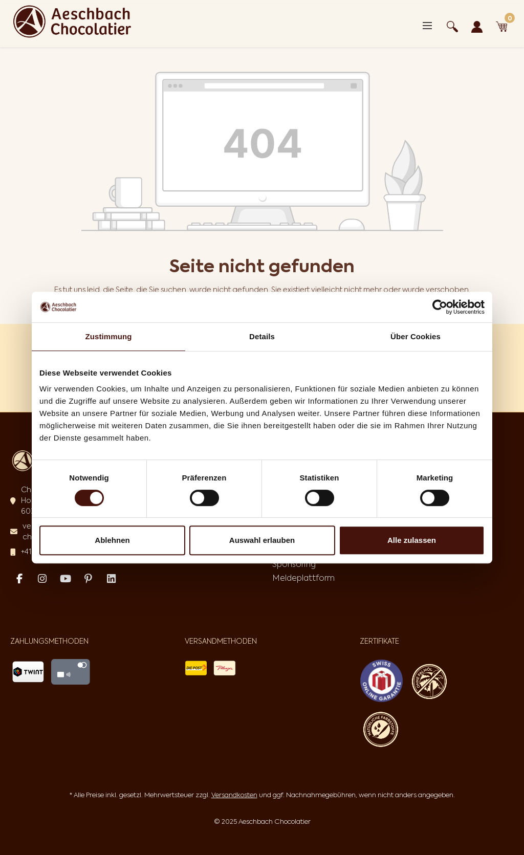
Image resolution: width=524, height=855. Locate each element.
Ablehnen (112, 540)
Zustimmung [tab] (108, 336)
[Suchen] (452, 25)
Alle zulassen (411, 540)
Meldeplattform (303, 578)
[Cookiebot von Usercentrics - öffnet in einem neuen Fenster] (440, 307)
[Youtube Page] (65, 579)
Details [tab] (262, 336)
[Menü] (427, 25)
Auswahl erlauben (262, 540)
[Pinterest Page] (88, 579)
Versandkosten (234, 795)
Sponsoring (294, 564)
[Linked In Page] (111, 579)
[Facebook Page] (19, 579)
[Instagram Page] (42, 579)
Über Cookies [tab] (415, 336)
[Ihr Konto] (477, 25)
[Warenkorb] (501, 25)
